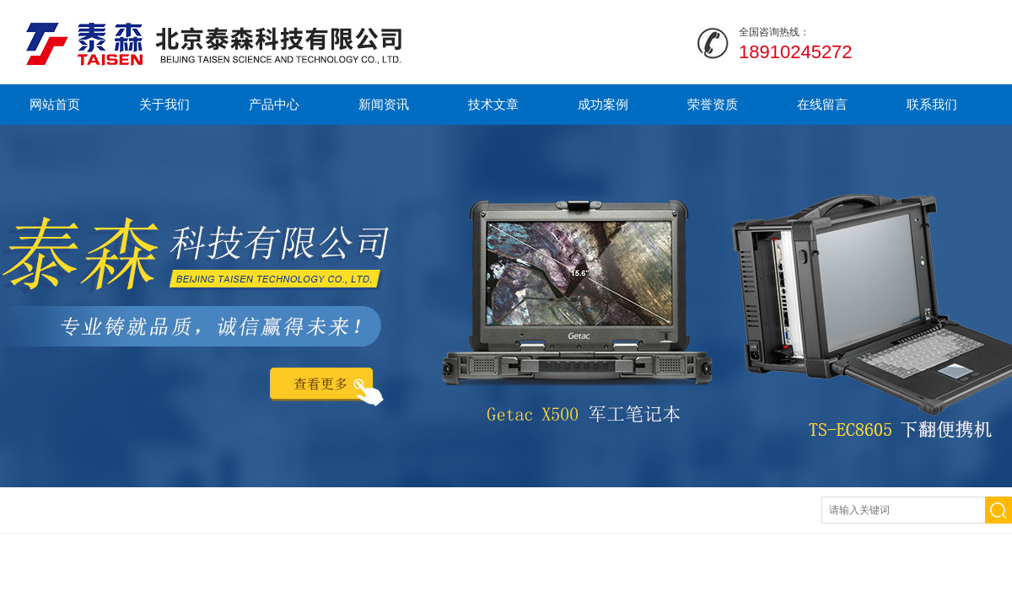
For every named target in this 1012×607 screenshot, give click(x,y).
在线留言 (822, 104)
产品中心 (274, 104)
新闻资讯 (383, 104)
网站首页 (55, 104)
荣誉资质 (712, 104)
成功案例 (603, 104)
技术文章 (493, 104)
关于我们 (164, 104)
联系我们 (932, 104)
